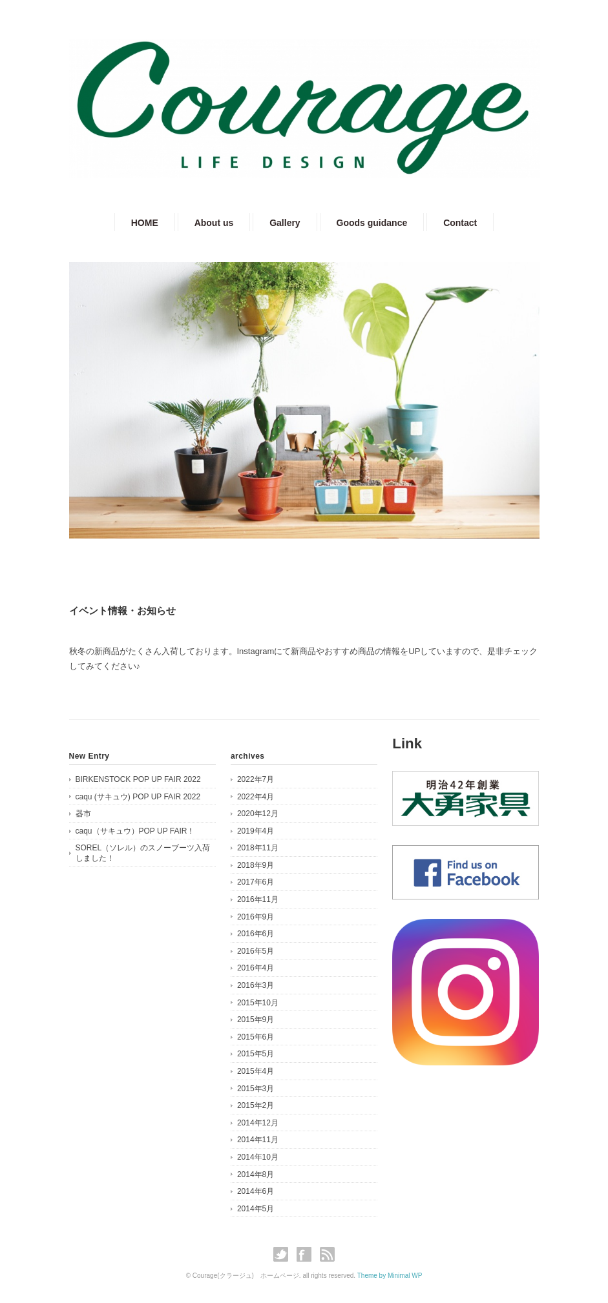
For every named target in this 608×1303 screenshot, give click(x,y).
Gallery (284, 223)
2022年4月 (255, 796)
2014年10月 (257, 1157)
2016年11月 (257, 899)
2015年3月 (255, 1088)
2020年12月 (257, 813)
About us (214, 223)
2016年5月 (255, 951)
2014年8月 (255, 1174)
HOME (144, 223)
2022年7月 (255, 779)
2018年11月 (257, 847)
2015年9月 (255, 1019)
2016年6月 (255, 933)
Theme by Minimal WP (390, 1275)
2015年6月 (255, 1036)
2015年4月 (255, 1071)
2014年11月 (257, 1139)
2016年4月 (255, 967)
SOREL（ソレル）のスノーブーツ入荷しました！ (143, 853)
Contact (460, 223)
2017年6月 (255, 882)
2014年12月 (257, 1122)
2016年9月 (255, 916)
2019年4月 (255, 831)
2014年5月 (255, 1208)
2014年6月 (255, 1191)
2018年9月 (255, 865)
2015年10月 (257, 1002)
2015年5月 (255, 1053)
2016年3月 (255, 985)
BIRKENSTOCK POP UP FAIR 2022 (138, 779)
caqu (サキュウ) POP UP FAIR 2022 (138, 796)
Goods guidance (372, 223)
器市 (83, 813)
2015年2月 (255, 1105)
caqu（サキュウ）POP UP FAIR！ (135, 831)
